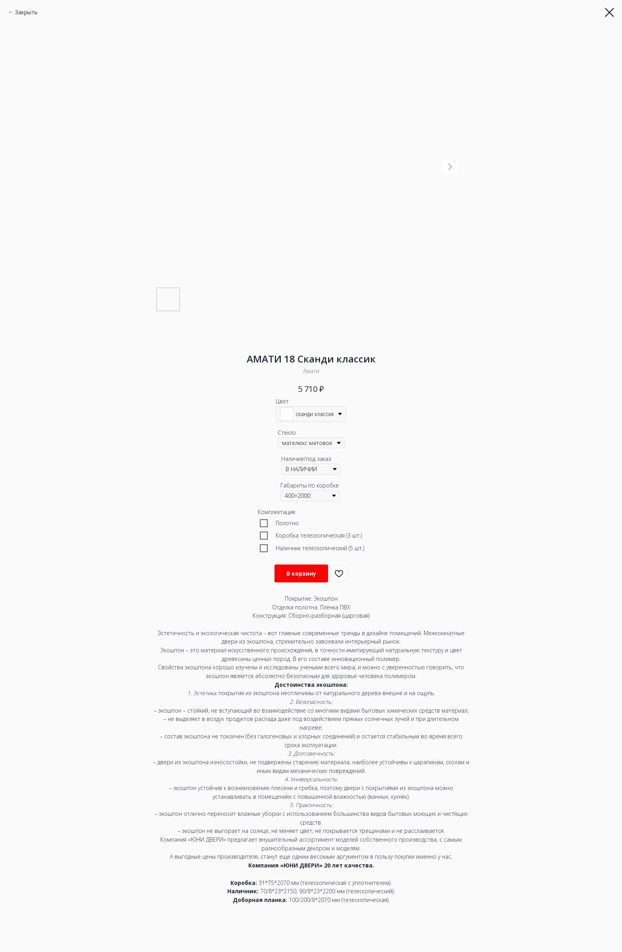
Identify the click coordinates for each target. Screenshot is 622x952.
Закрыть (26, 12)
